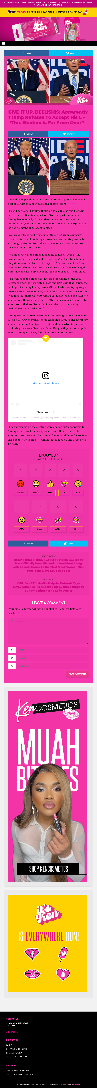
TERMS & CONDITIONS (17, 1056)
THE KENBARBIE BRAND (17, 1070)
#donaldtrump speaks (46, 412)
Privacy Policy (14, 1052)
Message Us (12, 1032)
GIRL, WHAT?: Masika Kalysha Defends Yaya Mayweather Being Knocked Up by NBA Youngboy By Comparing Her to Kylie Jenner (48, 587)
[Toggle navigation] (3, 43)
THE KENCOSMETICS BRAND (20, 1074)
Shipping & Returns (16, 1049)
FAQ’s (9, 1045)
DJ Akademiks (33, 418)
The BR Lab (75, 1084)
